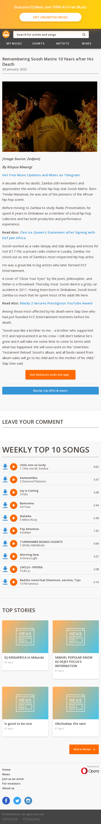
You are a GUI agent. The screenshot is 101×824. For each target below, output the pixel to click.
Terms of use (10, 818)
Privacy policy (31, 818)
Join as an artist (13, 779)
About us (8, 788)
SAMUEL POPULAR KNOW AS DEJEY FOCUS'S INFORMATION (73, 661)
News (6, 774)
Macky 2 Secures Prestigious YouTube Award (56, 303)
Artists (62, 43)
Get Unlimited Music (50, 17)
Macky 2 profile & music (50, 391)
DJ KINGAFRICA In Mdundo (24, 657)
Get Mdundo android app (49, 375)
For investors (11, 783)
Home (6, 770)
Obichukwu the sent (70, 723)
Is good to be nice (18, 723)
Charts (38, 43)
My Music (14, 43)
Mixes (86, 43)
